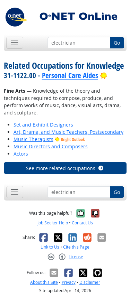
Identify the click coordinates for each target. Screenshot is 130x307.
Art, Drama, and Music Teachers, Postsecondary (68, 132)
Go (117, 42)
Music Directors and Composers (51, 146)
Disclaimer (89, 282)
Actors (21, 153)
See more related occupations (65, 168)
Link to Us (50, 247)
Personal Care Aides (70, 75)
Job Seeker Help (52, 223)
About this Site (44, 282)
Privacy (69, 282)
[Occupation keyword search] (78, 43)
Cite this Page (76, 247)
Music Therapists (33, 139)
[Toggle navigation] (14, 43)
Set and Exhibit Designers (43, 124)
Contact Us (82, 223)
